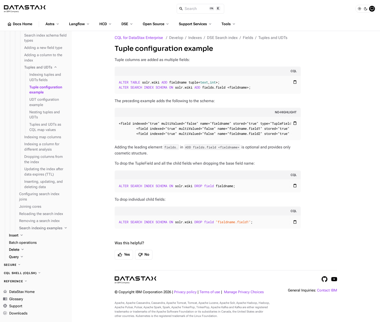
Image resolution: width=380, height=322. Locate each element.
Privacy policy (185, 292)
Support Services (195, 24)
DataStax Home (19, 292)
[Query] (38, 257)
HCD (105, 24)
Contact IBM (327, 290)
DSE (127, 24)
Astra (53, 24)
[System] (372, 9)
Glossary (13, 299)
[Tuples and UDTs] (46, 67)
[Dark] (366, 9)
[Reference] (36, 281)
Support (12, 306)
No (143, 255)
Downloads (15, 313)
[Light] (359, 9)
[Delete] (38, 249)
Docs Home (19, 24)
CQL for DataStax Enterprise (139, 37)
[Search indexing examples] (43, 228)
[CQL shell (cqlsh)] (36, 273)
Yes (124, 255)
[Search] (200, 9)
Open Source (156, 24)
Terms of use (209, 292)
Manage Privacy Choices (244, 292)
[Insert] (38, 235)
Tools (229, 24)
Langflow (79, 24)
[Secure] (36, 265)
